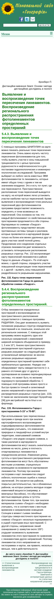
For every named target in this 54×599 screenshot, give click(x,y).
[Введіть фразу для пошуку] (20, 25)
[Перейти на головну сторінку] (27, 8)
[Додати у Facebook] (21, 19)
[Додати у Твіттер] (27, 19)
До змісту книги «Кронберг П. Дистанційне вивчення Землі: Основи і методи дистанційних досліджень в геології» (27, 556)
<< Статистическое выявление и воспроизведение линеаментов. (11, 566)
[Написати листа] (32, 19)
